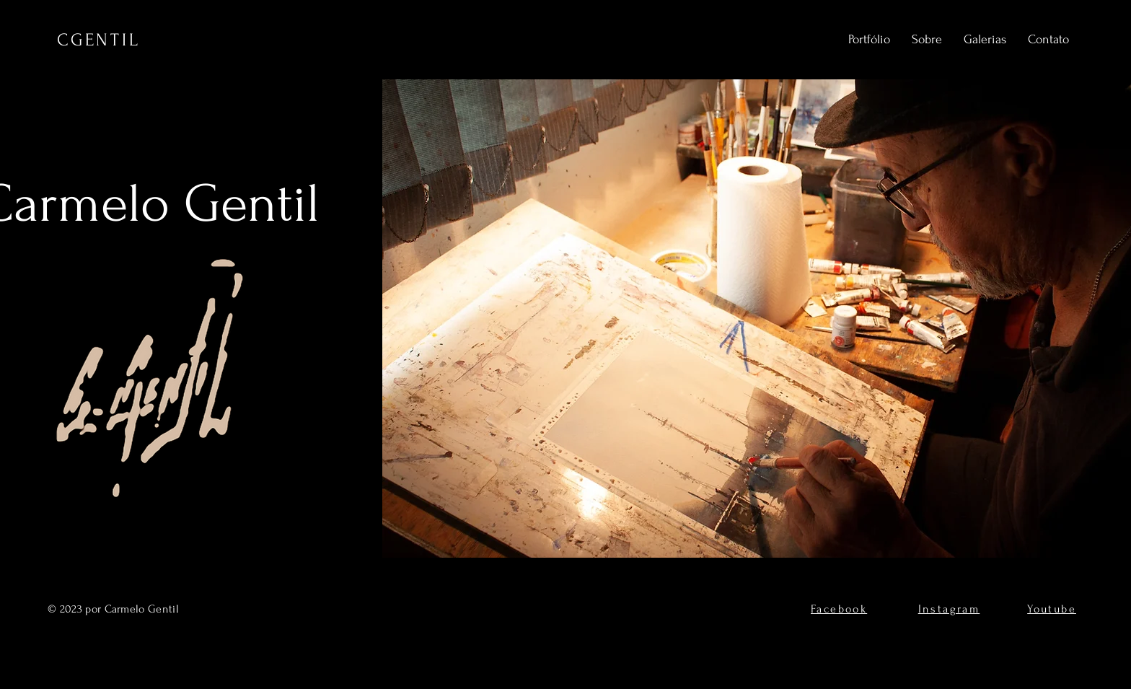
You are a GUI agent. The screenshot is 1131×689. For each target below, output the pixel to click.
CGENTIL (98, 40)
